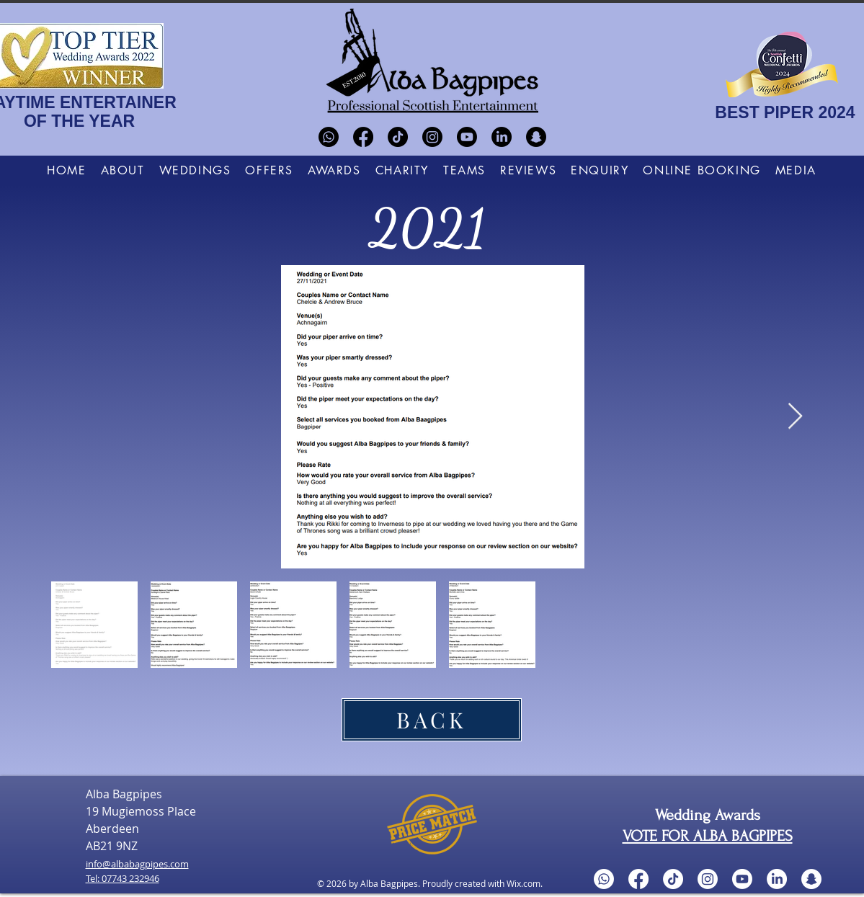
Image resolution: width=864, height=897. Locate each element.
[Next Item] (795, 417)
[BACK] (432, 719)
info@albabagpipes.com (137, 863)
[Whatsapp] (329, 137)
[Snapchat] (536, 137)
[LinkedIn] (501, 137)
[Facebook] (363, 137)
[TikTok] (398, 137)
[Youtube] (467, 137)
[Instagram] (432, 137)
